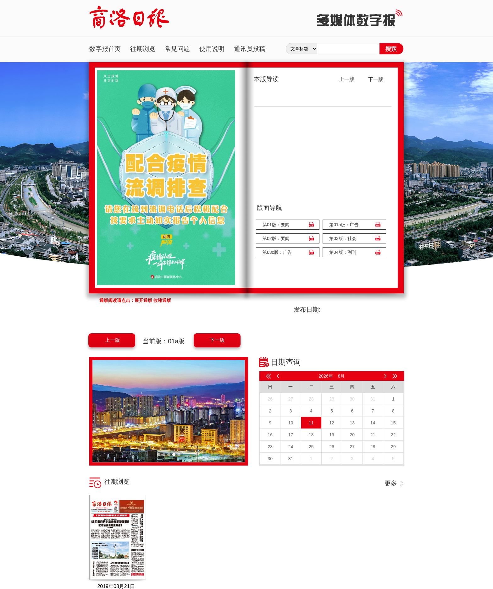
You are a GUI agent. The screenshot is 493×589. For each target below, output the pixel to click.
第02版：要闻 (276, 238)
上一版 (112, 340)
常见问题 (177, 48)
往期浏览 (142, 48)
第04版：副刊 (342, 252)
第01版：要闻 (276, 224)
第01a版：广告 (343, 224)
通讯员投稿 (249, 48)
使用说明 (211, 48)
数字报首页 (105, 48)
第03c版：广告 (277, 252)
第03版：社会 (342, 238)
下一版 (217, 340)
